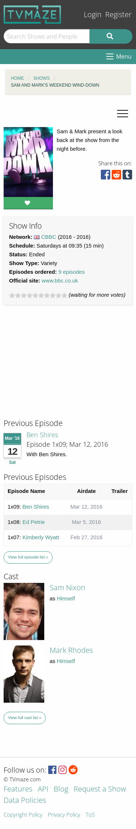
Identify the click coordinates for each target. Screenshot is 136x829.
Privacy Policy (64, 815)
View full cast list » (24, 717)
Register (118, 14)
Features (18, 789)
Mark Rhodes (71, 650)
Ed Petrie (33, 522)
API (43, 789)
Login (93, 14)
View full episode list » (28, 557)
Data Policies (25, 801)
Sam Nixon (67, 587)
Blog (61, 789)
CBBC (49, 237)
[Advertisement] (58, 368)
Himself (66, 598)
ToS (90, 815)
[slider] (38, 295)
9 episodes (71, 272)
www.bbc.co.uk (60, 280)
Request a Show (100, 789)
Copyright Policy (23, 815)
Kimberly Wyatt (40, 537)
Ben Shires (42, 434)
